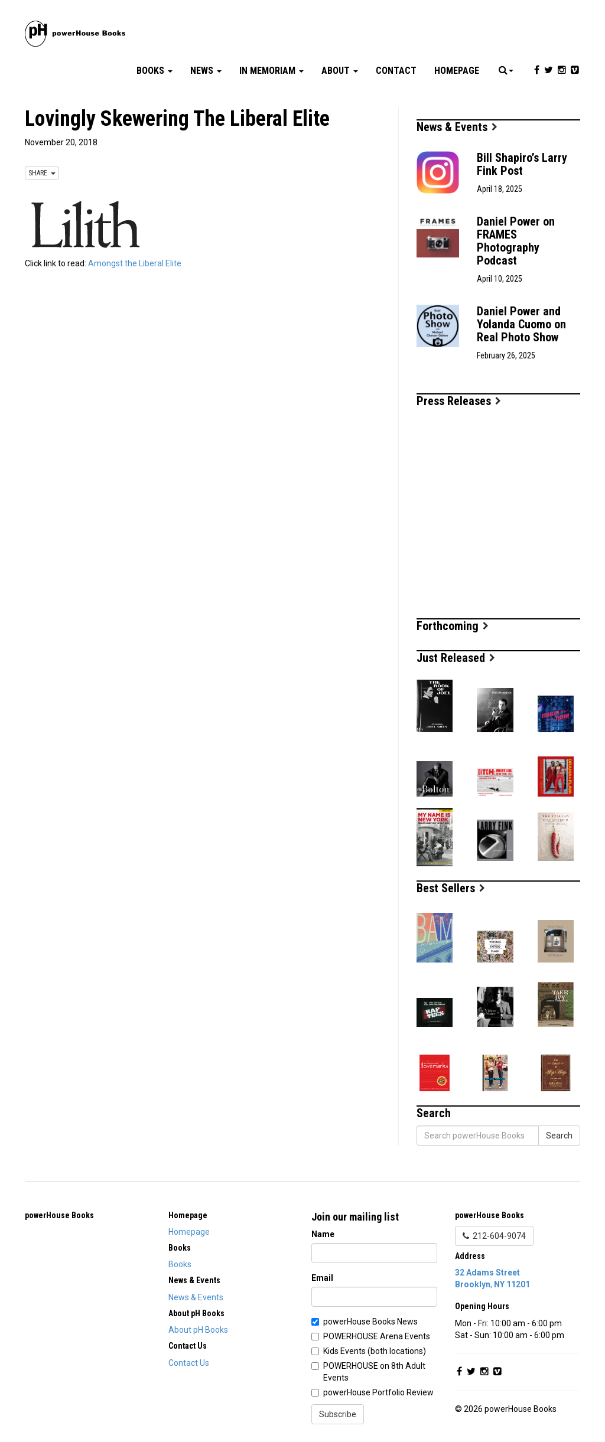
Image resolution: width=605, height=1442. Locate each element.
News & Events (457, 127)
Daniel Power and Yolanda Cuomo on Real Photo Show (521, 324)
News (206, 70)
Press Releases (459, 401)
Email (322, 1278)
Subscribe (337, 1414)
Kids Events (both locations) (374, 1351)
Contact (396, 70)
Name (322, 1234)
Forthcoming (453, 626)
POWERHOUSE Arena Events (376, 1336)
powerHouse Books (59, 1215)
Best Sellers (451, 888)
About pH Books (198, 1330)
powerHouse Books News (370, 1321)
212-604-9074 (494, 1236)
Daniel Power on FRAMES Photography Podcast (516, 240)
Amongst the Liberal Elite (134, 263)
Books (154, 70)
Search (559, 1135)
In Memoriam (271, 70)
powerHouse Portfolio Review (378, 1392)
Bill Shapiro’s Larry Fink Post (522, 164)
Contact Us (188, 1363)
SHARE (42, 173)
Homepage (456, 70)
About (339, 70)
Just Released (456, 658)
